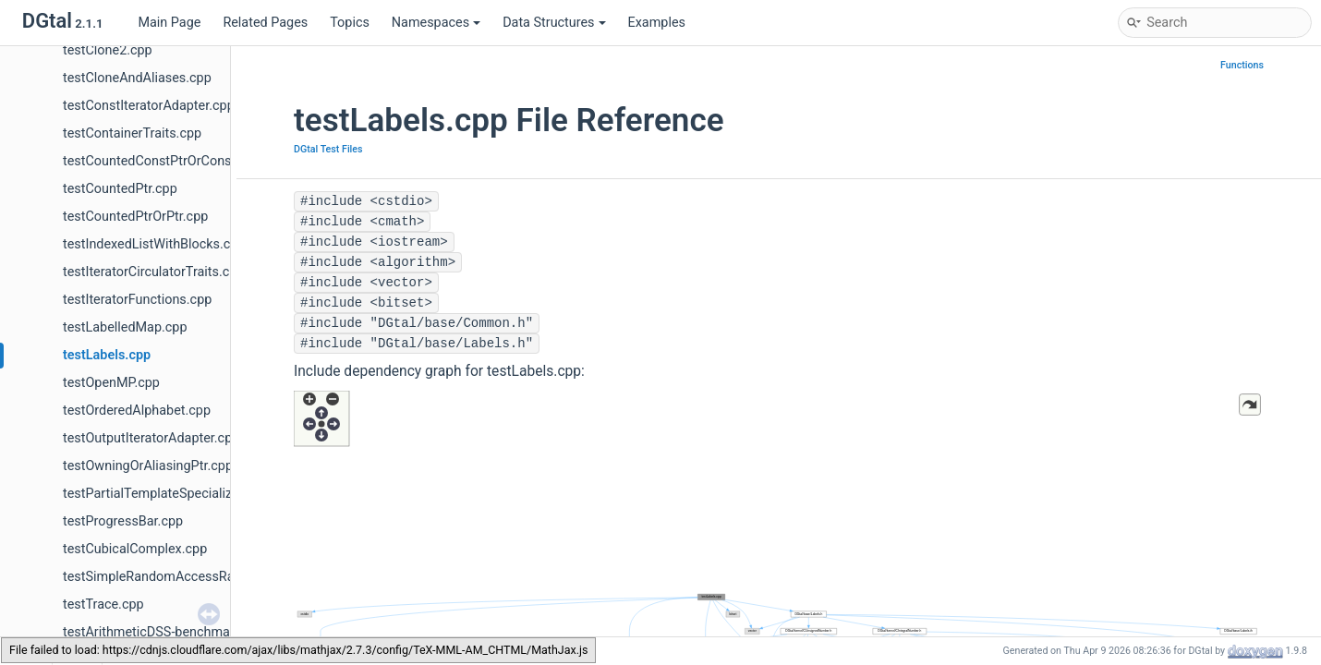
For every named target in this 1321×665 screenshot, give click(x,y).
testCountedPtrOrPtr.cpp (135, 216)
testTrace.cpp (103, 604)
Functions (1242, 65)
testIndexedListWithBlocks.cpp (154, 244)
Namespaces (436, 22)
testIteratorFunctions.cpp (137, 300)
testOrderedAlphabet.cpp (137, 410)
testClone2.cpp (107, 50)
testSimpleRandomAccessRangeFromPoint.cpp (203, 577)
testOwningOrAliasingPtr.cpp (148, 466)
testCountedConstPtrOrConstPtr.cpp (170, 161)
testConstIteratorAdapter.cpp (149, 106)
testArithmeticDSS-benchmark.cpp (165, 632)
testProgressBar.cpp (123, 521)
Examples (656, 22)
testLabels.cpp (107, 355)
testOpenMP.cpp (111, 383)
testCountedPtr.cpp (120, 189)
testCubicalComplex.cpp (135, 549)
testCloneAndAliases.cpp (137, 78)
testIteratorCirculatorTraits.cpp (153, 272)
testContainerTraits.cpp (132, 133)
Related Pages (265, 22)
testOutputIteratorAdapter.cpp (151, 438)
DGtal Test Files (328, 149)
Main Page (169, 22)
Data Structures (554, 22)
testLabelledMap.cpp (125, 327)
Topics (350, 22)
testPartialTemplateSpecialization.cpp (175, 494)
